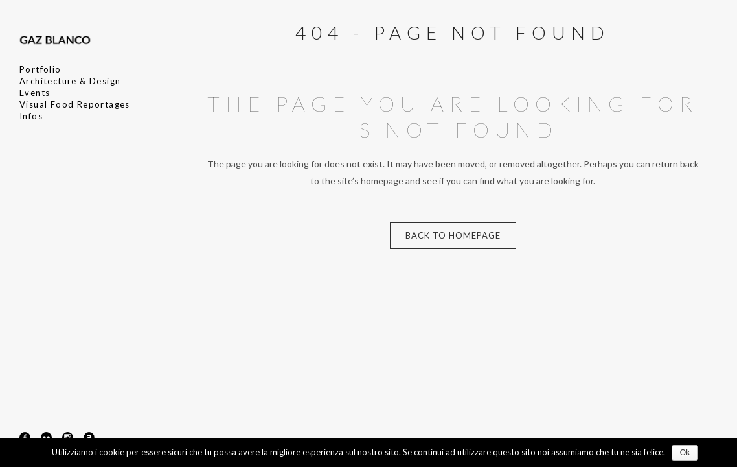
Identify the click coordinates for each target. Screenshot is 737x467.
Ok (685, 452)
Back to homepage (453, 235)
